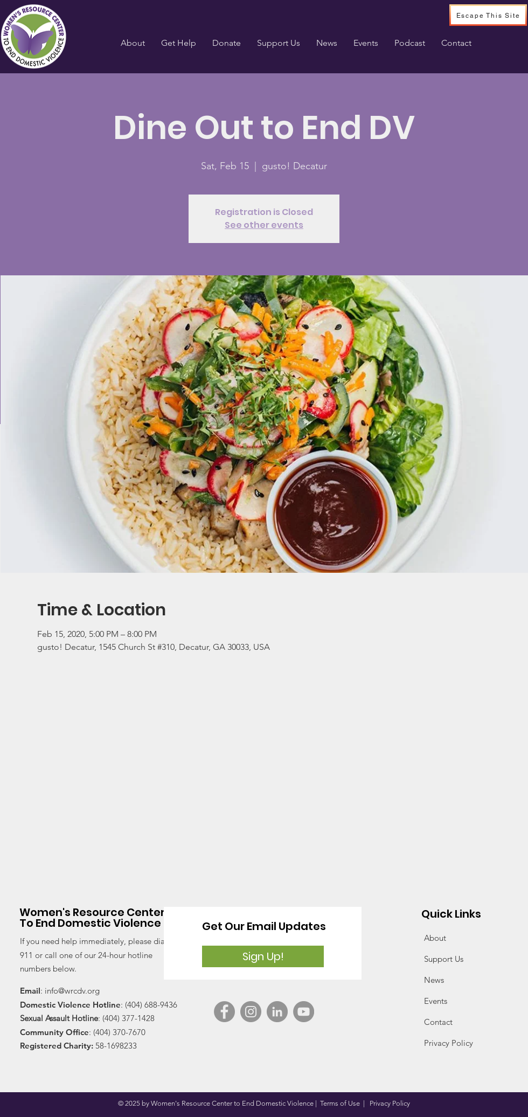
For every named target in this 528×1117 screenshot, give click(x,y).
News (434, 980)
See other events (264, 225)
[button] (178, 43)
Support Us (443, 959)
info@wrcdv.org (72, 991)
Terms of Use (340, 1103)
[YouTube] (303, 1011)
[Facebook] (224, 1011)
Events (435, 1001)
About (435, 938)
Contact (438, 1022)
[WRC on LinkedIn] (277, 1011)
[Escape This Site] (488, 15)
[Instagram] (250, 1011)
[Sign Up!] (263, 956)
